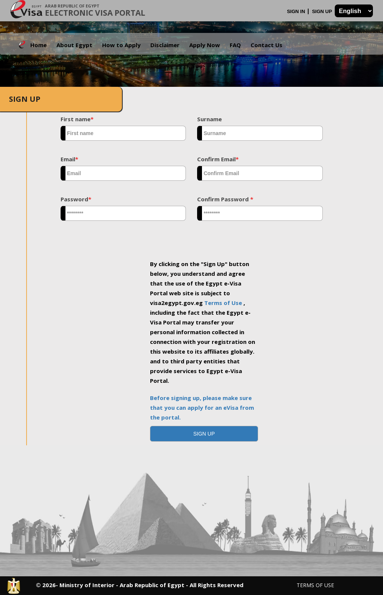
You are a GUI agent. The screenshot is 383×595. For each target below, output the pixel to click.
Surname (209, 119)
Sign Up (322, 11)
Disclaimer (165, 45)
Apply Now (204, 45)
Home (38, 45)
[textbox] (123, 133)
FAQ (235, 45)
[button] (204, 434)
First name (77, 119)
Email (69, 159)
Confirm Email (218, 159)
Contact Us (266, 45)
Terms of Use (223, 302)
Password (76, 199)
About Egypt (74, 45)
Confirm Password (225, 199)
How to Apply (121, 45)
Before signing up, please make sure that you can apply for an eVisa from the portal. (202, 407)
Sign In (296, 11)
